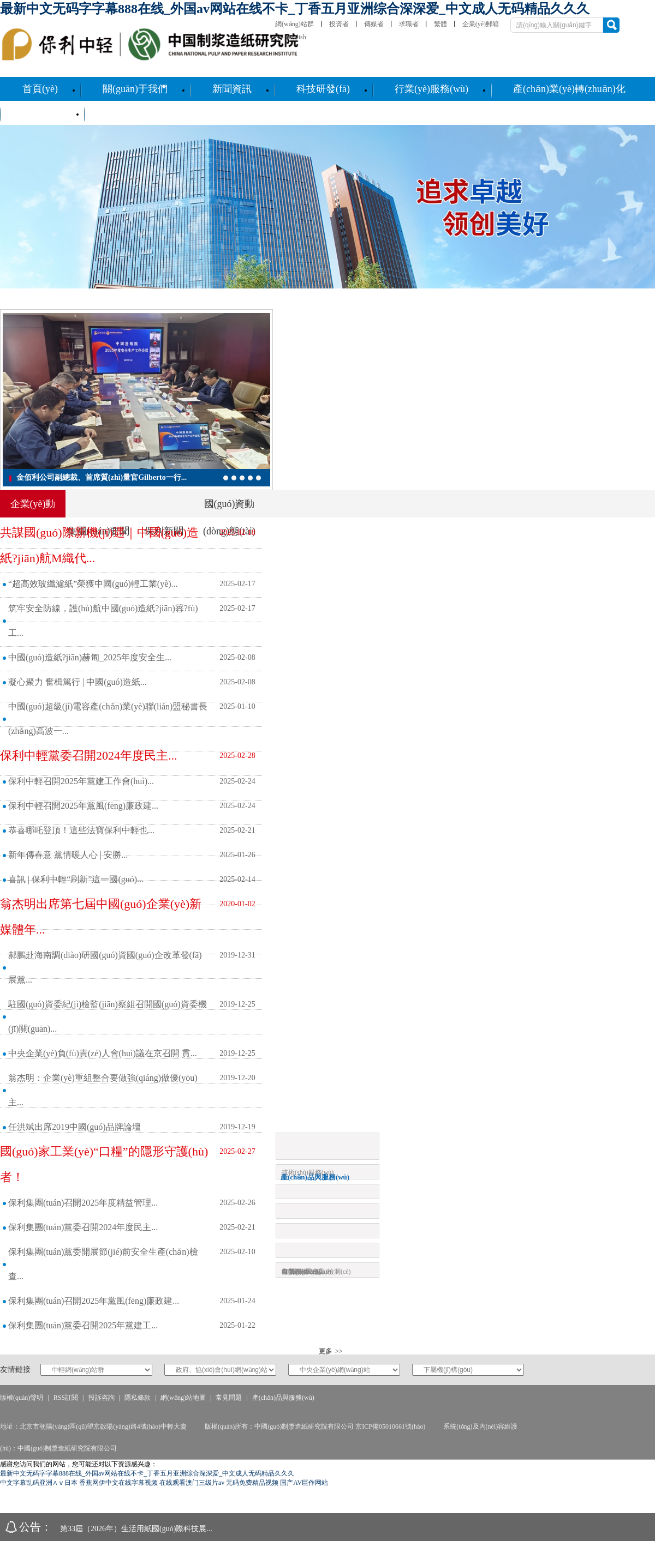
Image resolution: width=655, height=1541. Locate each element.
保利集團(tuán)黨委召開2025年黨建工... (83, 1325)
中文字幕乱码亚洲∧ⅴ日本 (39, 1482)
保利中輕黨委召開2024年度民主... (88, 755)
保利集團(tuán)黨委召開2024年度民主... (83, 1227)
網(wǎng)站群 (294, 24)
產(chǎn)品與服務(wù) (283, 1397)
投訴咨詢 (101, 1397)
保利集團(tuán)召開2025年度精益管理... (83, 1202)
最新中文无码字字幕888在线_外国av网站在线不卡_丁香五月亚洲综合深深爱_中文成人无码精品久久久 (295, 9)
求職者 (409, 24)
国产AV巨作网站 (304, 1482)
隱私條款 (137, 1397)
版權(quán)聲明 (21, 1397)
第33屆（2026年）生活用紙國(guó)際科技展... (136, 1529)
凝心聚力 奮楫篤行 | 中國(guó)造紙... (77, 682)
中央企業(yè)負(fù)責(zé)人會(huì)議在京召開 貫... (102, 1053)
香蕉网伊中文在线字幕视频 (118, 1482)
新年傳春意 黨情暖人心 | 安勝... (68, 854)
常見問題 (229, 1397)
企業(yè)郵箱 (480, 24)
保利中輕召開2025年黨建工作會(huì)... (81, 781)
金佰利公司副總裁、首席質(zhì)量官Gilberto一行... (101, 477)
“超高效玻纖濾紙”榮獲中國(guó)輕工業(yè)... (93, 583)
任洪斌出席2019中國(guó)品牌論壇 (74, 1126)
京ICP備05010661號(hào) (390, 1426)
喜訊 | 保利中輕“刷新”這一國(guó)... (76, 879)
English (296, 37)
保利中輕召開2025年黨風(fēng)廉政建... (83, 805)
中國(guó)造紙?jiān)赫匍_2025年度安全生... (89, 657)
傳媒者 (374, 24)
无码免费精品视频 (252, 1482)
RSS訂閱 (65, 1397)
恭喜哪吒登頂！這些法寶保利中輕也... (81, 830)
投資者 (339, 24)
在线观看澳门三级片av (191, 1482)
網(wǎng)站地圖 (183, 1397)
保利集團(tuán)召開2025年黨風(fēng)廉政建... (93, 1300)
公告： (35, 1527)
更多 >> (331, 1351)
